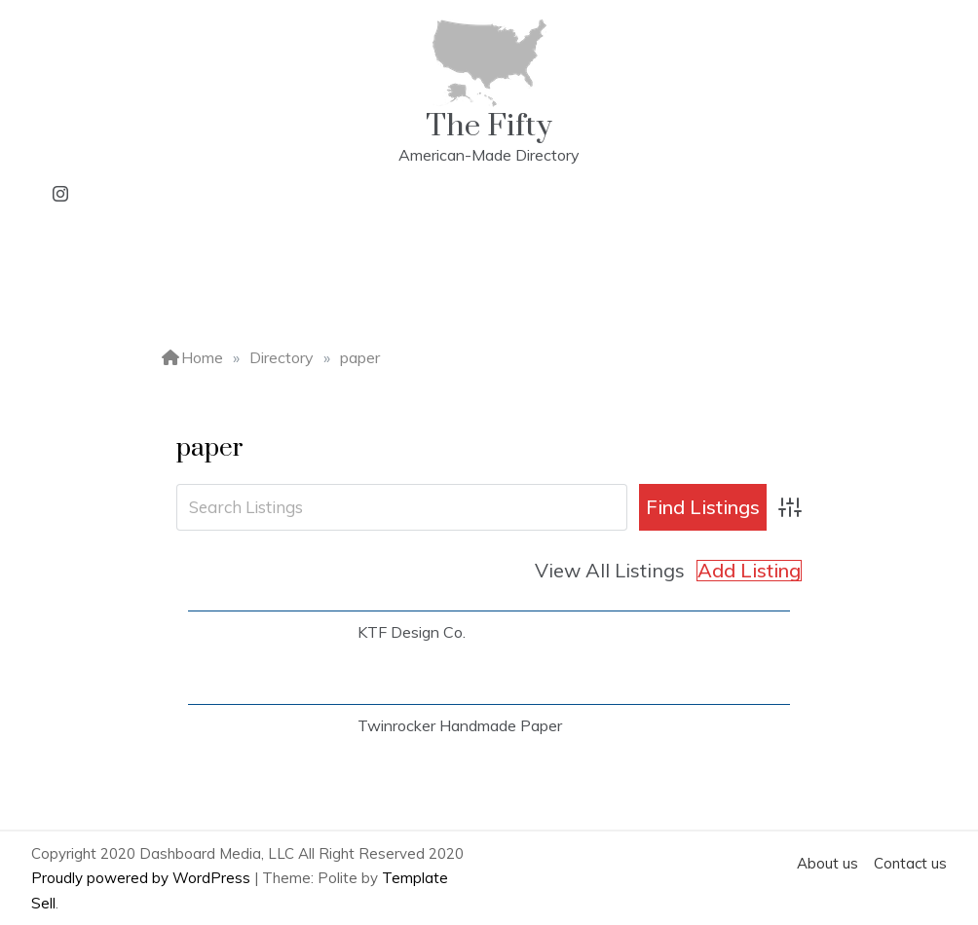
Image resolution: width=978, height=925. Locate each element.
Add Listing (749, 570)
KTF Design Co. (411, 632)
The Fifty (489, 126)
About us (827, 863)
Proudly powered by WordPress (142, 878)
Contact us (910, 863)
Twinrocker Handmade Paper (459, 725)
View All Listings (610, 570)
